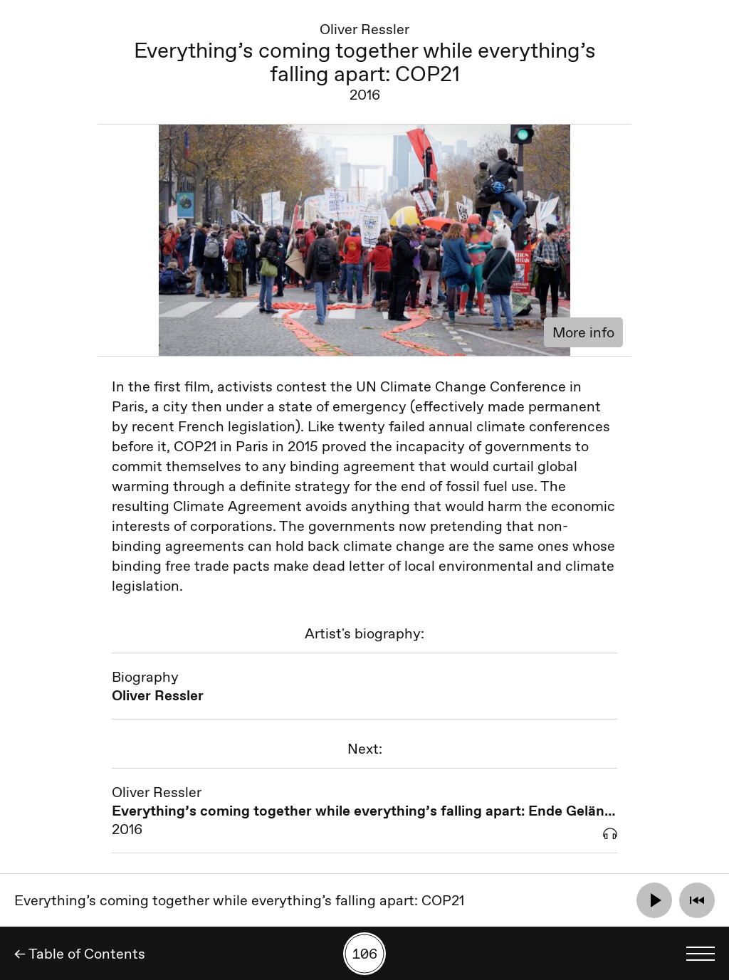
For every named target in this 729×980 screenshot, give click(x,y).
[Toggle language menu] (700, 954)
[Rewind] (697, 900)
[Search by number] (364, 953)
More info (583, 332)
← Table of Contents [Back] (79, 953)
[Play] (654, 900)
